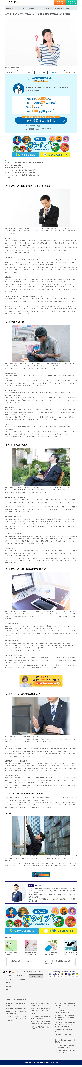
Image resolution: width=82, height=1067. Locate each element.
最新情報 (19, 975)
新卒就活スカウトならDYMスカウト (16, 1008)
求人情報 (8, 986)
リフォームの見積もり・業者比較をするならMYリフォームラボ (65, 1046)
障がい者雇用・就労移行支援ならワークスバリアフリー (40, 1004)
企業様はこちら (36, 976)
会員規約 (8, 982)
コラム (7, 990)
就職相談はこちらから (60, 2)
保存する (56, 72)
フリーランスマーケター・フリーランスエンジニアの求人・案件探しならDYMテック (16, 1018)
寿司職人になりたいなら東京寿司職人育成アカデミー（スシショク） (40, 1009)
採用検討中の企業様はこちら (71, 2)
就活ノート (33, 1013)
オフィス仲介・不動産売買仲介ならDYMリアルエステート (40, 1017)
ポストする (11, 72)
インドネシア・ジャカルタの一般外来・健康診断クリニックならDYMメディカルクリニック (65, 1017)
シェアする (26, 72)
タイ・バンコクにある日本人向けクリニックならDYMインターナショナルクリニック (65, 1005)
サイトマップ (9, 975)
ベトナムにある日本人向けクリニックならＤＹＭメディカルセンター (65, 1011)
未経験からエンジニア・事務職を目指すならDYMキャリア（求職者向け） (41, 1023)
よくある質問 (21, 979)
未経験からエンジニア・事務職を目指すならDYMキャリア (16, 1012)
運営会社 (8, 979)
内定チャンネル (32, 899)
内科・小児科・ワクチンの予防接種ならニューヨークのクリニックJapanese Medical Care (65, 1024)
